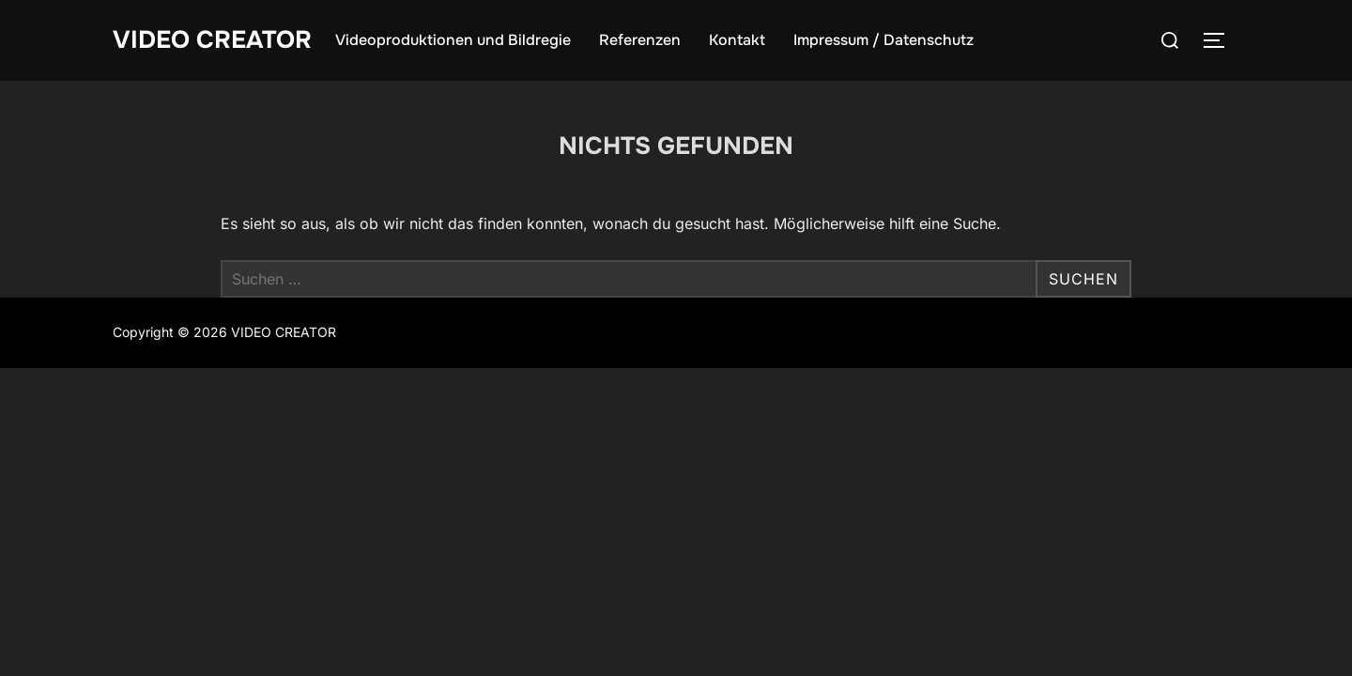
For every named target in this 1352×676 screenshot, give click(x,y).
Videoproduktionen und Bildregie (453, 40)
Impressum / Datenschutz (883, 40)
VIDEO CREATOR (212, 39)
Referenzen (640, 40)
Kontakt (737, 40)
